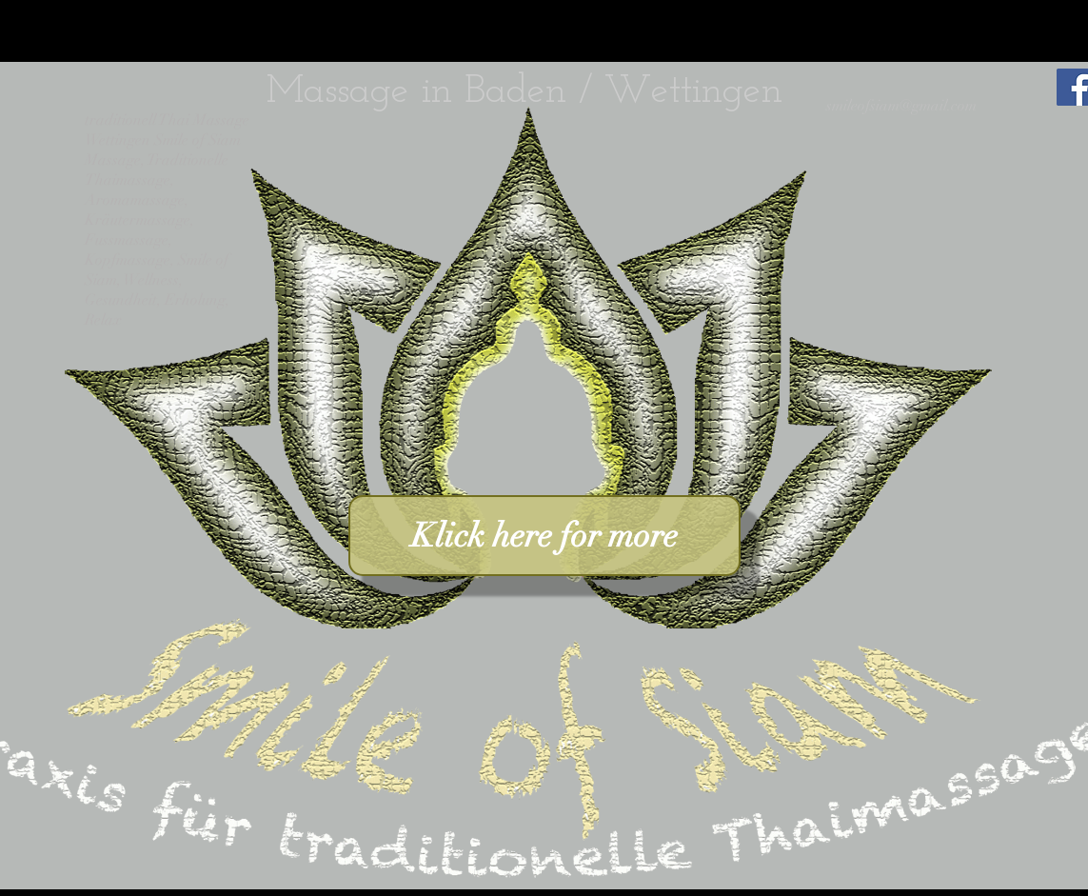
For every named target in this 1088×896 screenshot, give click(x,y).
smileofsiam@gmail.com (901, 105)
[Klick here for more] (544, 535)
